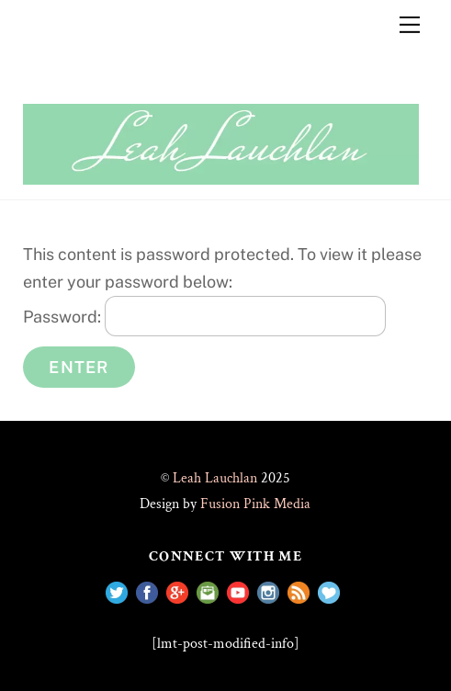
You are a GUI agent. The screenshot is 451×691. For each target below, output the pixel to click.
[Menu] (409, 24)
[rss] (299, 591)
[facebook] (147, 591)
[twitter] (117, 591)
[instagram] (268, 591)
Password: (204, 316)
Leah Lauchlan (215, 478)
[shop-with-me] (329, 591)
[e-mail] (208, 591)
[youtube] (238, 591)
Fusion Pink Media (255, 504)
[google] (177, 591)
